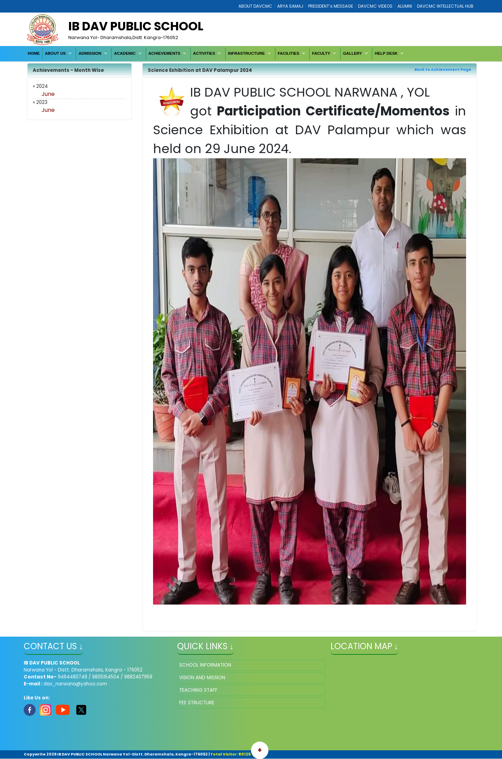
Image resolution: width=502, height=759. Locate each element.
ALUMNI (404, 6)
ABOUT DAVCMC (255, 6)
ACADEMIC (125, 53)
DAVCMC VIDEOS (375, 6)
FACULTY (321, 53)
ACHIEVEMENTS (164, 53)
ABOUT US (55, 53)
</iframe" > (404, 694)
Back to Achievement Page (442, 69)
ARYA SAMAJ (290, 6)
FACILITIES (288, 53)
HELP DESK (386, 53)
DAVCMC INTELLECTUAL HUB (445, 6)
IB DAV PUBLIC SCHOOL (135, 26)
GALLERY (352, 53)
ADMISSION (89, 53)
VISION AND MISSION (202, 677)
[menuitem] (34, 53)
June (48, 94)
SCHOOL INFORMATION (205, 665)
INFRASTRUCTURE (246, 53)
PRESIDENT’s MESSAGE (330, 6)
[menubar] (216, 53)
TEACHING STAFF (198, 690)
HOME (34, 53)
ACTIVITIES (204, 53)
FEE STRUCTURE (196, 702)
